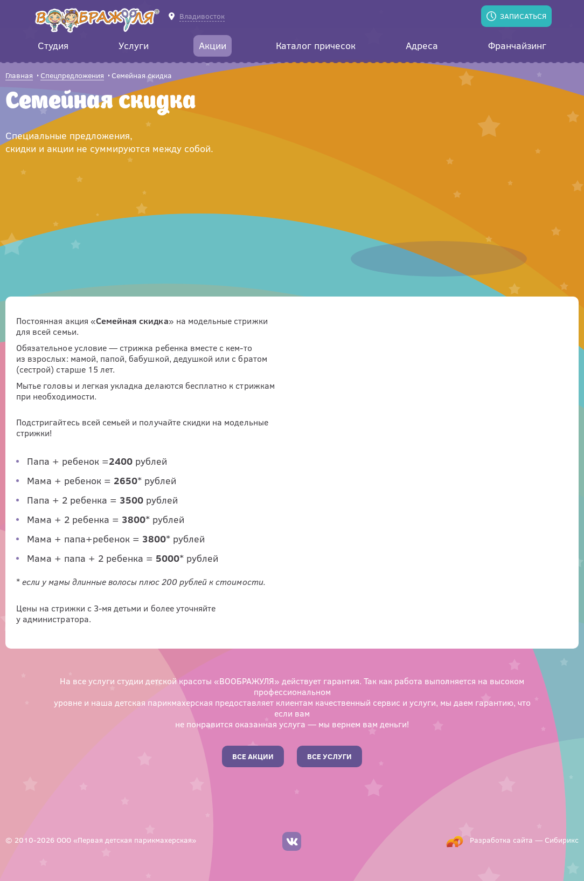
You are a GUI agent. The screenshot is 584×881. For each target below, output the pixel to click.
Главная (19, 75)
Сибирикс (562, 840)
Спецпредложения (72, 75)
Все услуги (329, 756)
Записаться (523, 16)
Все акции (253, 756)
